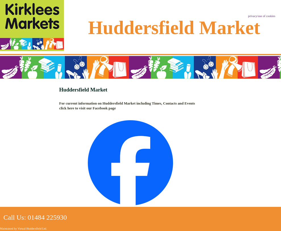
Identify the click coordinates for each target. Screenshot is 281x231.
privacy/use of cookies (261, 16)
